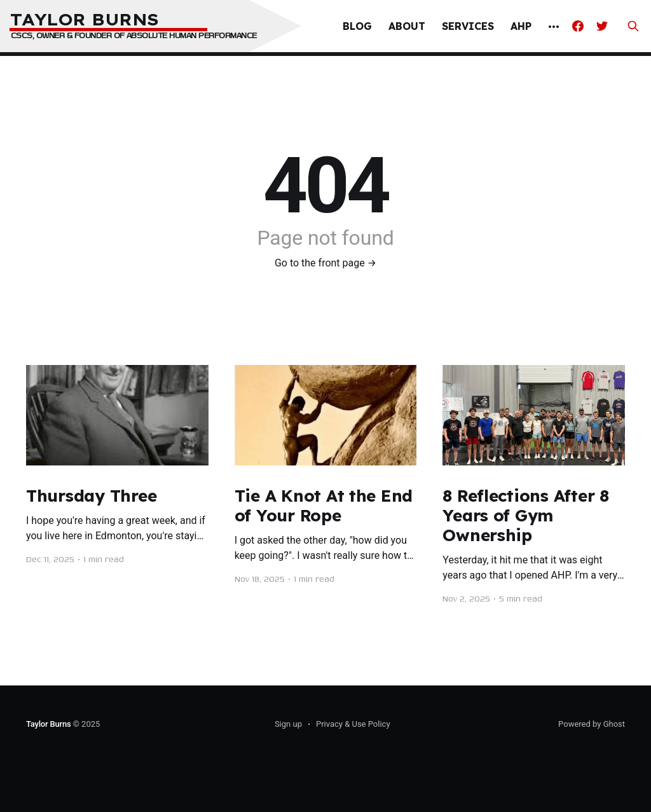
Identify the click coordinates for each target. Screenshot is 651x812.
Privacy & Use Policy (353, 724)
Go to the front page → (325, 263)
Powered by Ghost (591, 724)
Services (468, 26)
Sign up (288, 724)
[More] (553, 26)
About (406, 26)
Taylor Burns (48, 724)
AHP (521, 26)
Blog (357, 26)
